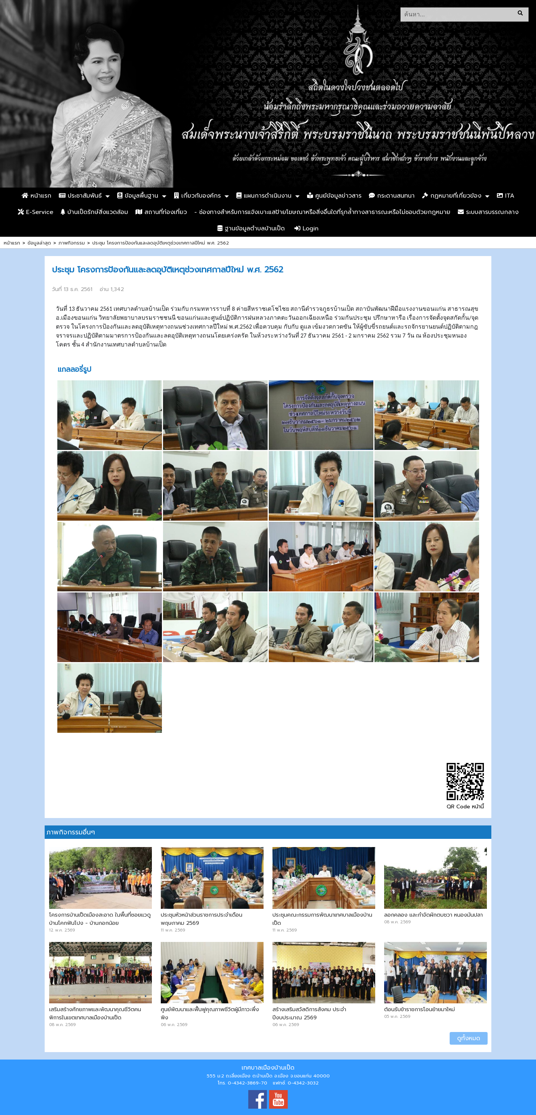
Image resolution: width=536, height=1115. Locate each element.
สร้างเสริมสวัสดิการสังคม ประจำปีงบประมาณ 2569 (309, 1013)
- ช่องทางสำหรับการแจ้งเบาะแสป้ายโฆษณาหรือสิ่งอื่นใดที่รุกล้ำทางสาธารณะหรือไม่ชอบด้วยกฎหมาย (322, 212)
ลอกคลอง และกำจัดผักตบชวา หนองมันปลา (433, 915)
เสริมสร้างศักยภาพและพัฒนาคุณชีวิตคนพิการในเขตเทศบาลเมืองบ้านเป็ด (95, 1013)
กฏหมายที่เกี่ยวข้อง (451, 195)
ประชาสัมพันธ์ (80, 195)
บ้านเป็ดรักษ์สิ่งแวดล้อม (94, 212)
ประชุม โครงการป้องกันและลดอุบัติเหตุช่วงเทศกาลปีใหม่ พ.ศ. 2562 (160, 242)
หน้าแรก (36, 195)
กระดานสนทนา (392, 195)
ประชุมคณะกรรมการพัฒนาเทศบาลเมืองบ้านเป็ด (322, 919)
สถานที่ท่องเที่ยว (161, 212)
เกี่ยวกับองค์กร (197, 195)
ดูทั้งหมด (468, 1038)
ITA (505, 195)
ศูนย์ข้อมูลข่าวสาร (334, 195)
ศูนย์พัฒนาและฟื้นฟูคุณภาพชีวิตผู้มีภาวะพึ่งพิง (210, 1013)
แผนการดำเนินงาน (263, 195)
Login (306, 228)
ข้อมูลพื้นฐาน (137, 195)
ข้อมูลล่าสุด (39, 242)
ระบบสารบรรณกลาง (488, 212)
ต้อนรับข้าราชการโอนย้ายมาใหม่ (419, 1009)
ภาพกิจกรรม (71, 242)
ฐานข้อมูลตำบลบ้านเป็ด (251, 228)
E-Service (35, 212)
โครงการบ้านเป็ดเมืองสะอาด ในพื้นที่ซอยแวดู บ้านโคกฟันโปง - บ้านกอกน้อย (100, 919)
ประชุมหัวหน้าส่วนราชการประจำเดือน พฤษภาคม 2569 (201, 919)
